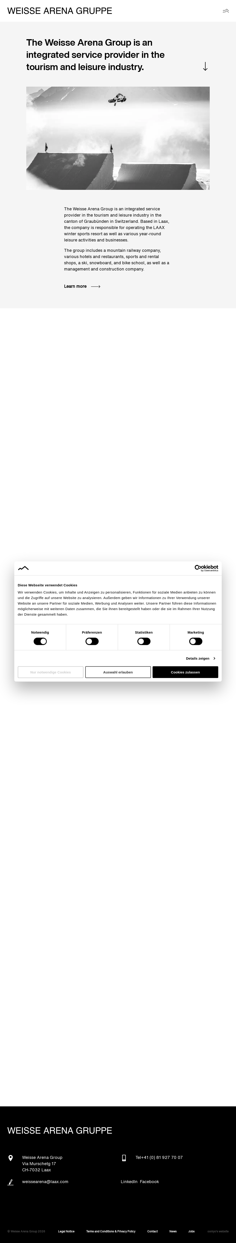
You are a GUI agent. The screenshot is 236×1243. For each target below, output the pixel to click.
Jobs (191, 1231)
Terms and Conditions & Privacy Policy (110, 1231)
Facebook (149, 1182)
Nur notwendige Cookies (50, 672)
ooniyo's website (218, 1231)
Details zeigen (197, 658)
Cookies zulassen (185, 672)
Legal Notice (66, 1231)
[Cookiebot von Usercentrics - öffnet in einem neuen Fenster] (198, 568)
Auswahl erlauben (118, 672)
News (173, 1231)
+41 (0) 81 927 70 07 (162, 1158)
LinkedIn (129, 1182)
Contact (152, 1231)
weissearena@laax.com (45, 1182)
